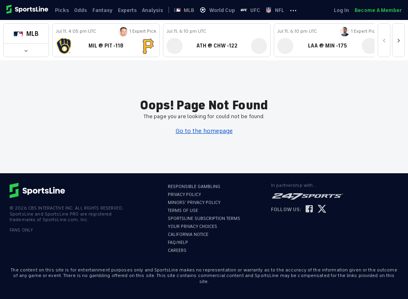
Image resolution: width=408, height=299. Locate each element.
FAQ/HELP (178, 243)
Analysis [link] (157, 10)
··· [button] (303, 10)
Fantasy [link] (105, 10)
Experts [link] (131, 10)
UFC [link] (259, 10)
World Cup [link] (225, 10)
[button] (26, 33)
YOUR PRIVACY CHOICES (192, 227)
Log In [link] (340, 10)
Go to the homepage (204, 131)
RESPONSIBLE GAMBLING (194, 187)
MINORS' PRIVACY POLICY (194, 203)
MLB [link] (191, 10)
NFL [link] (284, 10)
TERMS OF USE (183, 211)
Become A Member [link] (378, 10)
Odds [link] (82, 10)
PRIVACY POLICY (184, 195)
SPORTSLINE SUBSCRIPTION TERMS (204, 219)
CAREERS (177, 250)
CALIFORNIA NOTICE (188, 235)
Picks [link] (63, 10)
